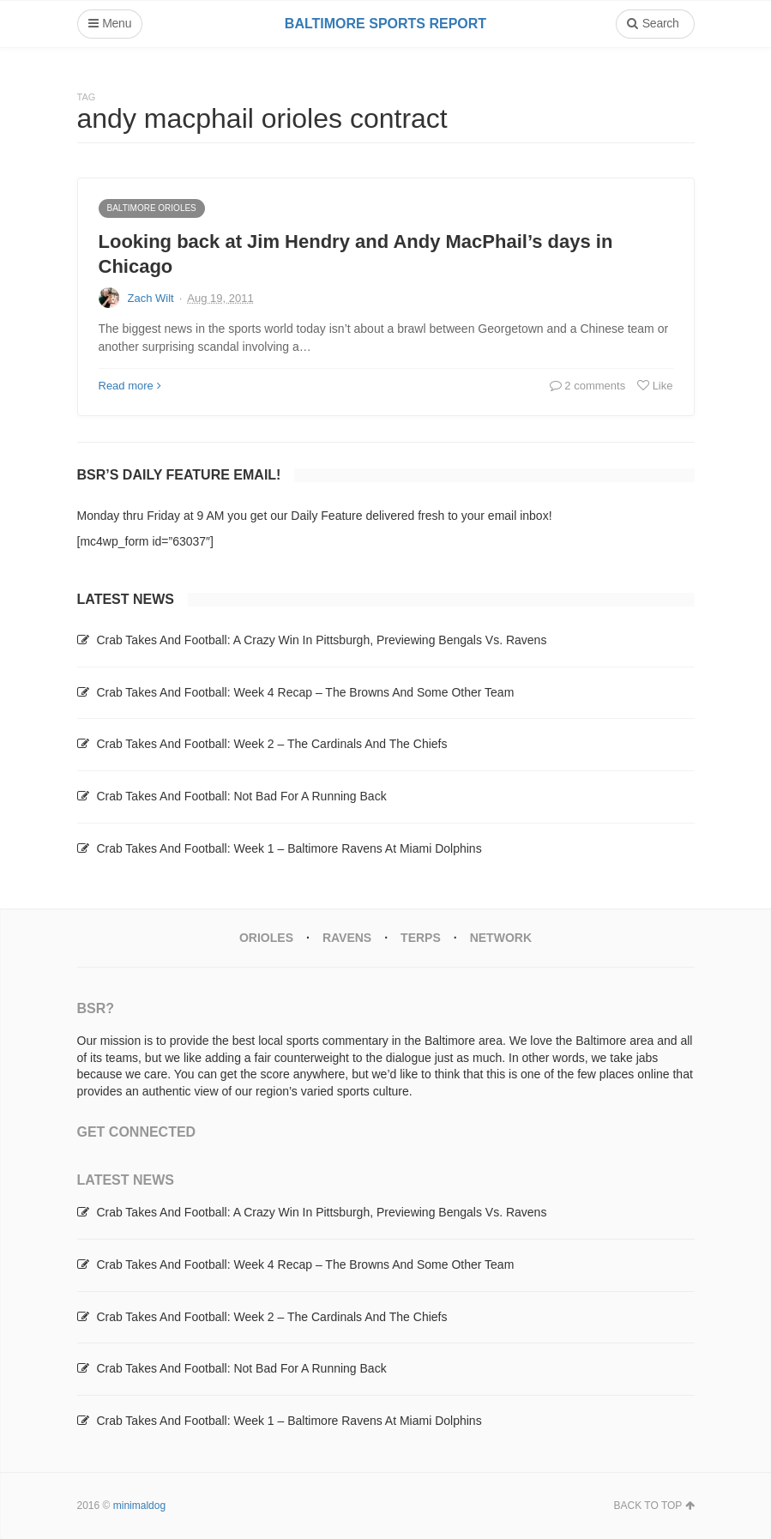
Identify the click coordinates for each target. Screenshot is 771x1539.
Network (501, 938)
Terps (421, 938)
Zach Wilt (151, 298)
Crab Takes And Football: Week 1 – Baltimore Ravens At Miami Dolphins (288, 848)
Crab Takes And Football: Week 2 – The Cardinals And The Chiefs (271, 744)
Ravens (346, 938)
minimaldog (139, 1506)
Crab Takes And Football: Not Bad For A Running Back (241, 796)
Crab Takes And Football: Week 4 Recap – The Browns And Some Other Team (305, 692)
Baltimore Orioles (151, 208)
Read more (130, 385)
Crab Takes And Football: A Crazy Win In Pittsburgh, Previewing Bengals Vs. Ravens (321, 640)
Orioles (266, 938)
